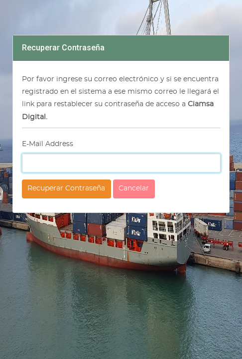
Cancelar (134, 188)
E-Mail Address (47, 144)
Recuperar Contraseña (66, 188)
